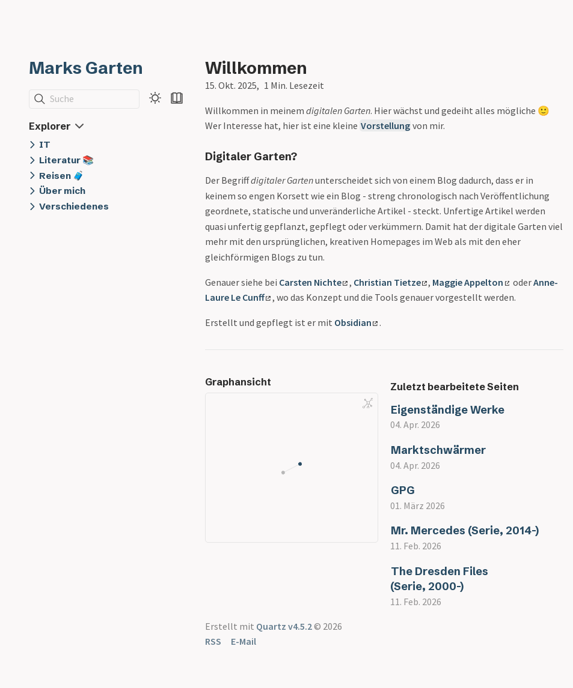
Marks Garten (86, 68)
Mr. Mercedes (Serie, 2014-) (465, 530)
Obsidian (356, 322)
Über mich (62, 190)
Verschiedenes (74, 206)
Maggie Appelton (470, 282)
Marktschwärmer (438, 450)
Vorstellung (385, 125)
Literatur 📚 (66, 160)
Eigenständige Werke (447, 410)
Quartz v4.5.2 (284, 626)
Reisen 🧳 (61, 175)
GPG (403, 490)
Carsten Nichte (313, 282)
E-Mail (243, 641)
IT (45, 144)
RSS (213, 641)
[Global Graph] (368, 403)
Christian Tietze (390, 282)
